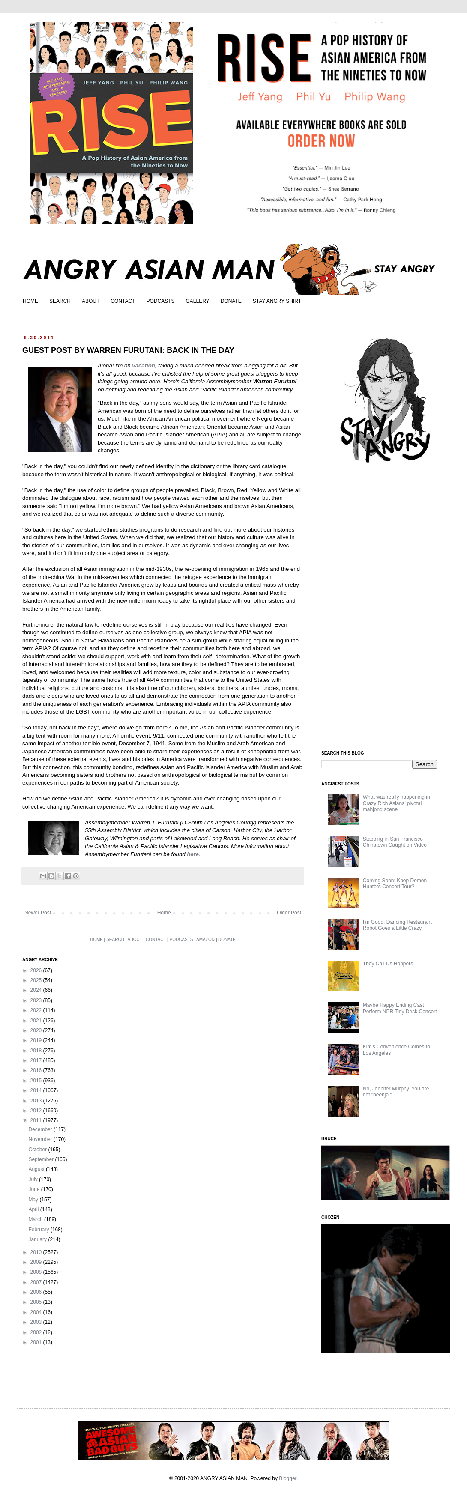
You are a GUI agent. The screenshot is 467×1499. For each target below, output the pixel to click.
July (33, 1179)
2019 (36, 1040)
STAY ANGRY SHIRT (277, 301)
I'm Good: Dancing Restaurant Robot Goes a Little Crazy (397, 925)
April (34, 1209)
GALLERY (197, 301)
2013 (36, 1101)
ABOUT (90, 301)
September (41, 1159)
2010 (36, 1252)
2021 (36, 1021)
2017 (36, 1060)
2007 (36, 1282)
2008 (36, 1272)
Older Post (289, 913)
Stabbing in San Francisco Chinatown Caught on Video (395, 842)
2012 (36, 1111)
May (33, 1200)
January (38, 1239)
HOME (30, 301)
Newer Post (37, 913)
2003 (36, 1322)
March (36, 1219)
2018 (36, 1051)
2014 (36, 1090)
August (37, 1169)
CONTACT (123, 301)
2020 (36, 1030)
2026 (36, 970)
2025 (36, 980)
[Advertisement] (385, 607)
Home (164, 913)
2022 (36, 1010)
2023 (36, 1000)
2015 (36, 1081)
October (38, 1150)
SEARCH (60, 301)
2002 (36, 1332)
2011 (36, 1120)
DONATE (231, 301)
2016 (36, 1070)
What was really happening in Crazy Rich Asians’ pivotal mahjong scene (396, 803)
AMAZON (205, 939)
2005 (36, 1302)
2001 (36, 1342)
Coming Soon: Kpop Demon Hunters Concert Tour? (395, 884)
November (41, 1139)
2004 (36, 1312)
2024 (36, 990)
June (34, 1189)
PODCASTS (160, 301)
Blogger (287, 1478)
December (41, 1129)
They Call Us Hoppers (388, 964)
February (39, 1230)
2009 (36, 1262)
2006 (36, 1292)
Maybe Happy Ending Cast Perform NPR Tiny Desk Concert (400, 1008)
